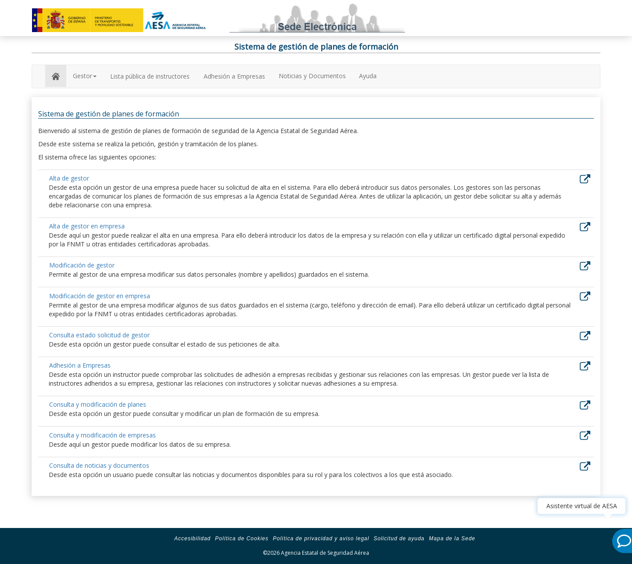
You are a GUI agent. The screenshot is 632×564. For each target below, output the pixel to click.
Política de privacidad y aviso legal (321, 538)
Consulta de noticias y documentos (99, 465)
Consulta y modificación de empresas (102, 435)
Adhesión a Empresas (234, 76)
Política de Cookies (242, 538)
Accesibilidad (192, 538)
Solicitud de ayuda (398, 538)
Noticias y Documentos (312, 76)
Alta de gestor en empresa (87, 226)
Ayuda (368, 76)
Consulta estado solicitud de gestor (99, 335)
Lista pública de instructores (150, 76)
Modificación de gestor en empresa (99, 296)
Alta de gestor (69, 178)
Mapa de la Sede (452, 538)
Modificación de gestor (82, 265)
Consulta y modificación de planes (97, 404)
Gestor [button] (85, 76)
